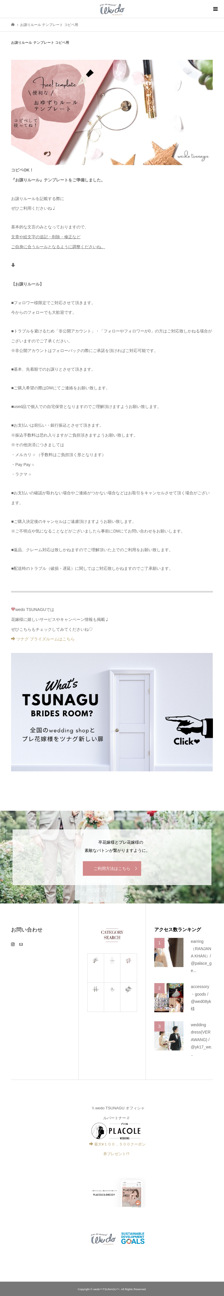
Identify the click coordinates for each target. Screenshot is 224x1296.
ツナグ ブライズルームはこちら (43, 639)
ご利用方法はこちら (112, 868)
